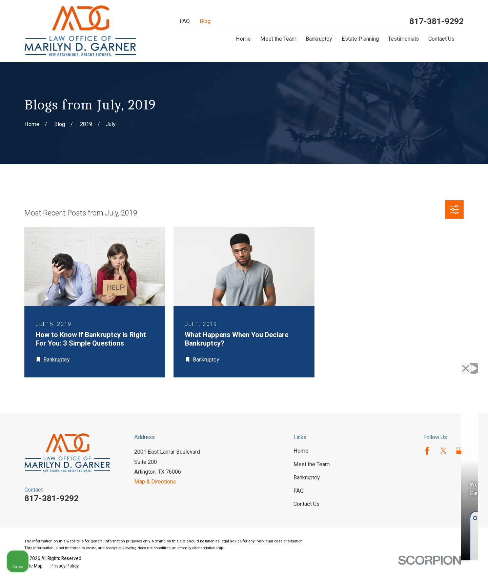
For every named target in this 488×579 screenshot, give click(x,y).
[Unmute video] (368, 362)
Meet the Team (311, 464)
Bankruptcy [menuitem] (319, 39)
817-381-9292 (436, 21)
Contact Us (306, 504)
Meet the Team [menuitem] (278, 39)
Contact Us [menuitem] (441, 39)
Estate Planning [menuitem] (360, 39)
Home (300, 451)
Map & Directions (155, 481)
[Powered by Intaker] (430, 565)
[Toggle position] (451, 362)
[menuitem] (33, 566)
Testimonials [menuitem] (403, 39)
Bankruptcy (306, 477)
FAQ (185, 21)
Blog (205, 21)
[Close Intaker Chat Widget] (465, 362)
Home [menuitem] (243, 39)
